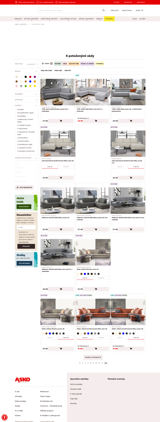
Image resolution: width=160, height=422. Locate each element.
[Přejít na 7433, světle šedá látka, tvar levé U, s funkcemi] (93, 91)
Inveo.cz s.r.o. (88, 418)
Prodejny (128, 2)
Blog (135, 19)
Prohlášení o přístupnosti (50, 400)
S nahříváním (21, 128)
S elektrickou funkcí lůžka (24, 120)
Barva (17, 71)
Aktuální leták (75, 374)
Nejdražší (67, 70)
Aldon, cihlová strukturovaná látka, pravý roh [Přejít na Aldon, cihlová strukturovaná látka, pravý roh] (128, 315)
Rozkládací (20, 116)
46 (96, 347)
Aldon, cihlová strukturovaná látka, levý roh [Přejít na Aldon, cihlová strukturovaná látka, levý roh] (93, 314)
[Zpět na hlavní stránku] (24, 10)
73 (102, 347)
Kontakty (141, 2)
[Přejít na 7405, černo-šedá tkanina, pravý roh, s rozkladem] (58, 91)
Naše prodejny (20, 386)
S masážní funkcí (23, 125)
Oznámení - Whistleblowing (51, 390)
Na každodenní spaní (24, 112)
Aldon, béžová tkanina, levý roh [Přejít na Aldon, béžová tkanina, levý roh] (88, 257)
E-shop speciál (76, 378)
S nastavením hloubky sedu (25, 132)
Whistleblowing (19, 409)
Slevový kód (74, 63)
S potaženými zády (23, 144)
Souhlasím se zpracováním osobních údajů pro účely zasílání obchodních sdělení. (27, 213)
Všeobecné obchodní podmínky (24, 406)
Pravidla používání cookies (47, 409)
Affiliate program (46, 395)
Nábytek (18, 63)
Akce (65, 63)
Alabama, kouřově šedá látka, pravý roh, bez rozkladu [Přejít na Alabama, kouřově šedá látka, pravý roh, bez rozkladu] (93, 210)
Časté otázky (45, 381)
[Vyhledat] (104, 10)
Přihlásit (115, 10)
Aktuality (18, 381)
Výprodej (73, 383)
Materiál (19, 99)
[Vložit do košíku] (67, 116)
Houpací (19, 109)
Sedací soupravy (86, 19)
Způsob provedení (23, 157)
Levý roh (50, 162)
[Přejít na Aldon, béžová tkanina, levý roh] (93, 242)
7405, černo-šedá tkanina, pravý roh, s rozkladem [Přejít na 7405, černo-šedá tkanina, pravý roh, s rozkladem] (58, 108)
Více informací (24, 219)
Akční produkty (76, 369)
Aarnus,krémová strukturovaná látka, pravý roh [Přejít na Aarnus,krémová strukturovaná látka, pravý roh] (128, 156)
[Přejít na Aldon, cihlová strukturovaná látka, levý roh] (93, 298)
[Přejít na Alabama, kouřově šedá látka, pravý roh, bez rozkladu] (93, 193)
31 (93, 347)
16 (90, 347)
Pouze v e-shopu (87, 63)
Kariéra (18, 400)
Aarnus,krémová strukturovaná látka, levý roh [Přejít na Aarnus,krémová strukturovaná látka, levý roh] (58, 156)
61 (99, 347)
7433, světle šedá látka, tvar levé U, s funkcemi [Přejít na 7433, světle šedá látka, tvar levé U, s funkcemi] (93, 108)
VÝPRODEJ (100, 63)
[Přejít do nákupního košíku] (140, 10)
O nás (17, 376)
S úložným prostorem (25, 151)
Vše (105, 347)
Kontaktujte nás (46, 386)
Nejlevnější (58, 70)
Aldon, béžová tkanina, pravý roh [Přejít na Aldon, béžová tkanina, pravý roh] (54, 314)
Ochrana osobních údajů (47, 406)
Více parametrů (25, 165)
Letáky (117, 2)
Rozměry (19, 94)
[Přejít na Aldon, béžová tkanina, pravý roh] (58, 298)
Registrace (127, 10)
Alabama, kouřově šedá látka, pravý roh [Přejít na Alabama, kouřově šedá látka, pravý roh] (56, 209)
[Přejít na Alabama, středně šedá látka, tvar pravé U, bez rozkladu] (128, 193)
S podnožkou (21, 137)
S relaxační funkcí (23, 147)
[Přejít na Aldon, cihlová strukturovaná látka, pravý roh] (128, 298)
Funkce (18, 105)
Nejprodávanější (46, 70)
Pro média (19, 395)
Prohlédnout (24, 184)
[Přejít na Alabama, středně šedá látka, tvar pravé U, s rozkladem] (58, 242)
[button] (4, 417)
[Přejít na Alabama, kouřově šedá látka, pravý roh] (58, 193)
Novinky (58, 63)
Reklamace (44, 376)
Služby (142, 19)
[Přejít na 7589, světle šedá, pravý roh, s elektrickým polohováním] (128, 91)
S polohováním (22, 141)
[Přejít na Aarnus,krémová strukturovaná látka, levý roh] (58, 140)
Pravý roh (65, 162)
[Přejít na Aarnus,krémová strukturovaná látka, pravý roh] (128, 140)
